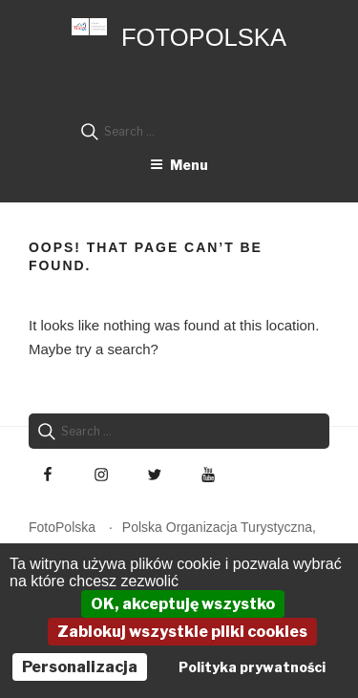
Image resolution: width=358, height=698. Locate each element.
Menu (179, 165)
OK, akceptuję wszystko (183, 604)
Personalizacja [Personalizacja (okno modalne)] (79, 667)
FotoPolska (203, 37)
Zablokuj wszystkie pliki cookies (182, 632)
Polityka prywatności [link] (252, 667)
